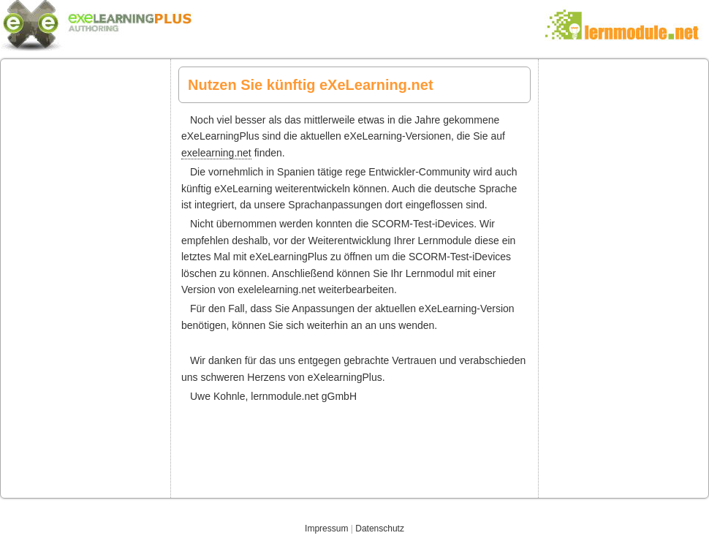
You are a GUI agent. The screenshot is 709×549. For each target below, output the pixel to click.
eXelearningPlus (354, 23)
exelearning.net (216, 153)
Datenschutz (379, 528)
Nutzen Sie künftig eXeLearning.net (310, 85)
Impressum (326, 528)
